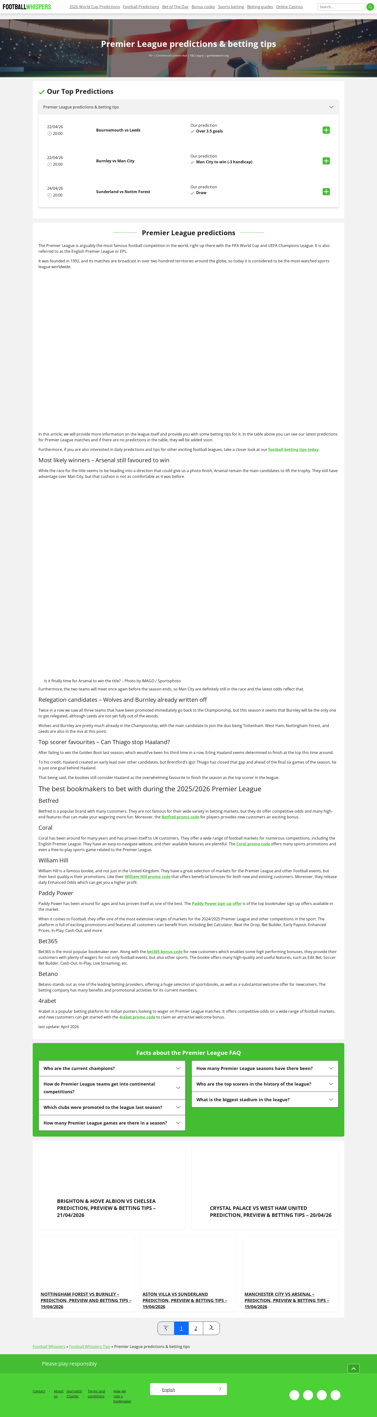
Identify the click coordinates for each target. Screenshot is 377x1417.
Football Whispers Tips (89, 1346)
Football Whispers (49, 1346)
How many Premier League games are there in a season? (105, 1123)
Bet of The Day (175, 6)
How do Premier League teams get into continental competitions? (99, 1087)
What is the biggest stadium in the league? (243, 1099)
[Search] (341, 7)
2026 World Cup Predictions (94, 6)
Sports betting (231, 6)
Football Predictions (141, 6)
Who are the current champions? (79, 1068)
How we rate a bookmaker (122, 1396)
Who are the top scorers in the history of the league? (253, 1084)
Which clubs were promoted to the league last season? (103, 1107)
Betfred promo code (180, 817)
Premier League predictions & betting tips (81, 107)
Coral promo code (253, 844)
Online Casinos (289, 6)
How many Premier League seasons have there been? (254, 1068)
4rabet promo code (137, 1017)
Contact (39, 1391)
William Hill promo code (147, 876)
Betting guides (260, 6)
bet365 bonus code (164, 951)
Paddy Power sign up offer (217, 903)
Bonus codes (203, 6)
